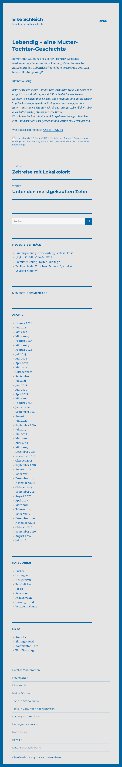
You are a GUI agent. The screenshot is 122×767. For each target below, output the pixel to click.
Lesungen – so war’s (25, 724)
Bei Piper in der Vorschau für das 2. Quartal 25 (44, 266)
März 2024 (22, 345)
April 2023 (21, 363)
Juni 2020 (21, 420)
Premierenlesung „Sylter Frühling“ (37, 261)
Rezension (22, 593)
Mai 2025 (21, 332)
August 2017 (23, 496)
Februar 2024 (23, 349)
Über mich (19, 685)
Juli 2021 (20, 380)
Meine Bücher (21, 693)
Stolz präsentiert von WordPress (45, 757)
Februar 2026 (23, 323)
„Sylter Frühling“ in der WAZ (33, 257)
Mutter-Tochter (64, 141)
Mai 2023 (21, 358)
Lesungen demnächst (26, 716)
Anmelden (21, 637)
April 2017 (21, 500)
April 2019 (21, 442)
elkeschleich (23, 138)
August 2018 (23, 469)
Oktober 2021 (23, 371)
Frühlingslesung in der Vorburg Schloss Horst (44, 253)
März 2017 (21, 505)
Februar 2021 (23, 402)
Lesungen (21, 575)
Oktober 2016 (23, 527)
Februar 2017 (23, 509)
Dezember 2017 (25, 478)
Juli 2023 (20, 354)
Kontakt (17, 739)
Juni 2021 (21, 385)
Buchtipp (17, 141)
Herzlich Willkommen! (26, 669)
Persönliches (23, 584)
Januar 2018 (22, 473)
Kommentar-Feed (26, 646)
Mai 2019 (21, 438)
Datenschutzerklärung (26, 747)
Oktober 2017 (23, 487)
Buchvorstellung (31, 141)
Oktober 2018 (23, 460)
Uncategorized (24, 602)
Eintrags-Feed (24, 641)
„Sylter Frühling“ (26, 270)
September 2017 (25, 491)
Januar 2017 (22, 513)
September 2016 (25, 531)
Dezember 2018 (25, 451)
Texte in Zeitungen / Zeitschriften (33, 708)
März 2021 (21, 398)
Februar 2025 (23, 340)
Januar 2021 (22, 407)
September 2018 (25, 465)
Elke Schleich (27, 19)
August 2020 (23, 416)
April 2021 (21, 394)
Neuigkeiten (56, 138)
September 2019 (25, 425)
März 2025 (22, 336)
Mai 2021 (21, 389)
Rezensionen (23, 597)
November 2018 (25, 456)
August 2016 (23, 536)
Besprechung (81, 138)
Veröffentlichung (26, 606)
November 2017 (25, 482)
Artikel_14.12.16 (53, 129)
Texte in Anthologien (25, 701)
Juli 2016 (20, 540)
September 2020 (25, 411)
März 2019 (22, 447)
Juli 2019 (20, 429)
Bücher (19, 571)
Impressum (19, 732)
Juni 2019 (21, 434)
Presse (67, 138)
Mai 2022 (21, 367)
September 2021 (25, 376)
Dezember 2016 (25, 518)
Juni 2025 (21, 327)
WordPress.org (24, 650)
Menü (103, 21)
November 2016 (25, 522)
